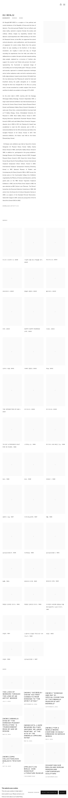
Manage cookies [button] (8, 790)
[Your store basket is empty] (61, 4)
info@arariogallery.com (35, 790)
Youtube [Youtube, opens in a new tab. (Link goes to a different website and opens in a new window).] (64, 790)
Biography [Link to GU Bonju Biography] (6, 18)
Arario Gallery (8, 4)
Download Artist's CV (12, 206)
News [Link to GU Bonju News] (21, 18)
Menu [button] (64, 4)
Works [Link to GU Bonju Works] (14, 18)
